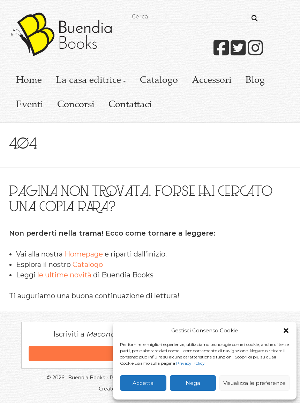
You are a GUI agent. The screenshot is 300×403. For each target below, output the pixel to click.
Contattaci (130, 105)
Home (29, 81)
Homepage (84, 254)
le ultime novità (64, 275)
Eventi (29, 105)
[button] (286, 330)
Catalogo (159, 81)
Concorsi (76, 105)
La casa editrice (88, 81)
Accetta (143, 383)
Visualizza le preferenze (254, 383)
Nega (193, 383)
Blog (255, 81)
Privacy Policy (190, 363)
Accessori (212, 81)
